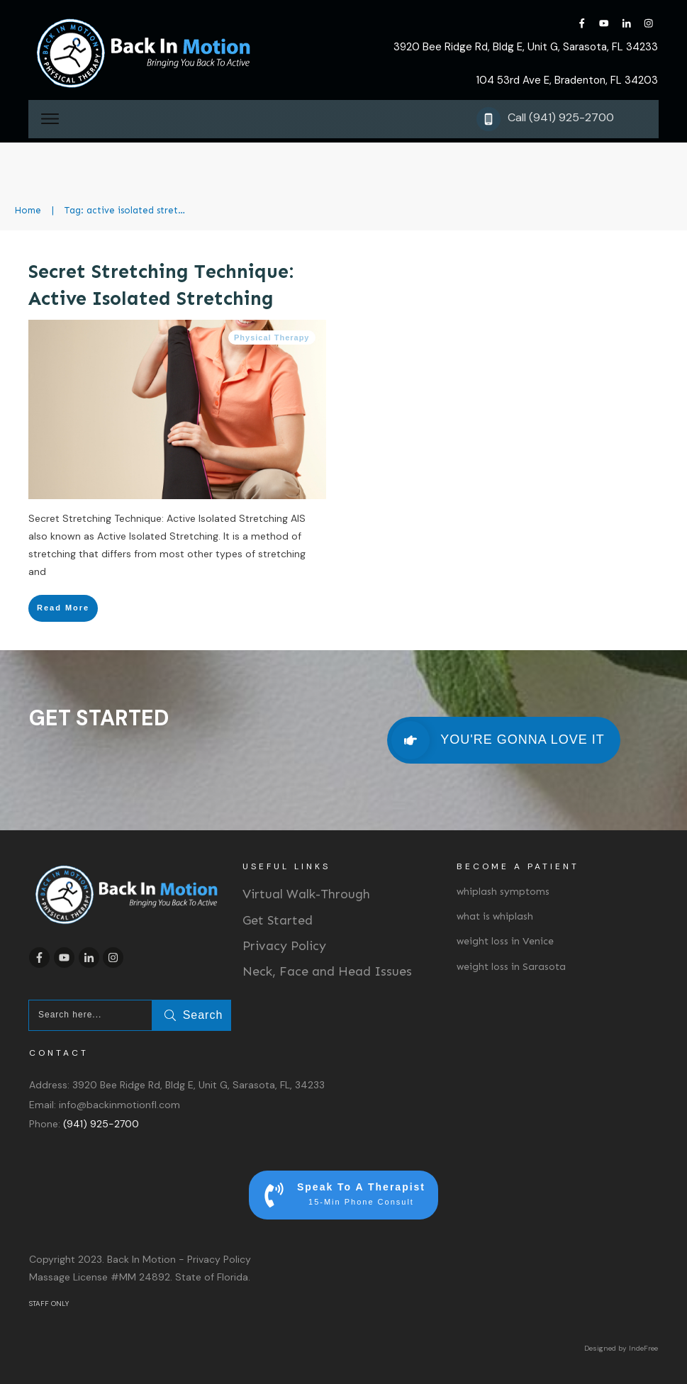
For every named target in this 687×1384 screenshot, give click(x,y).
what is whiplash (495, 916)
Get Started (277, 920)
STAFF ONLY (49, 1303)
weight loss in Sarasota (511, 967)
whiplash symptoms (503, 892)
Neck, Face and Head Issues (327, 971)
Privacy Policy (284, 946)
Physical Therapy (272, 337)
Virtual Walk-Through (306, 894)
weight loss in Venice (505, 941)
